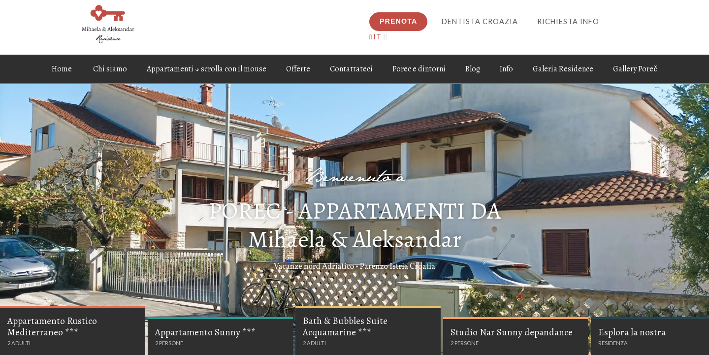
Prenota (398, 21)
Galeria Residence (563, 69)
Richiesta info (568, 21)
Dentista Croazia (480, 21)
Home (62, 69)
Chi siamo (110, 69)
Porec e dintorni (419, 69)
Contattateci (351, 69)
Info (506, 69)
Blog (472, 69)
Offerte (298, 69)
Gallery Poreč (635, 69)
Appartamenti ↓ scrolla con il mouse (206, 69)
